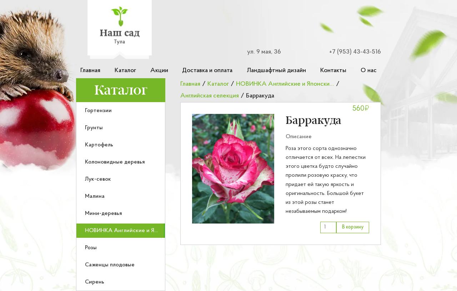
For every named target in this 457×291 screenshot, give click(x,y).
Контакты (333, 70)
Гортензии (98, 111)
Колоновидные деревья (115, 162)
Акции (159, 70)
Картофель (99, 145)
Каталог (125, 70)
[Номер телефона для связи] (350, 52)
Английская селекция (209, 95)
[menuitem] (120, 111)
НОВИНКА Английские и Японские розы (137, 231)
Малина (95, 196)
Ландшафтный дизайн (276, 70)
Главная (90, 70)
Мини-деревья (103, 213)
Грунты (94, 128)
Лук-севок (98, 179)
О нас (369, 70)
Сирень (94, 282)
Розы (91, 248)
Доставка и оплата (207, 70)
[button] (233, 169)
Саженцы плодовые (110, 265)
